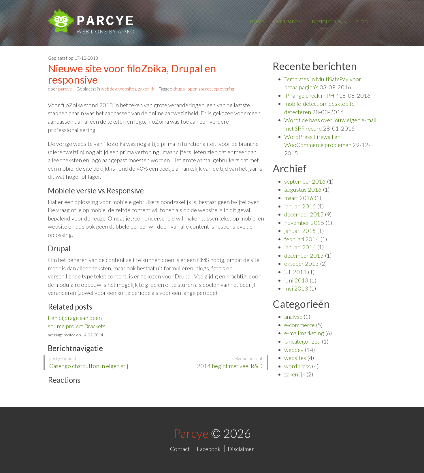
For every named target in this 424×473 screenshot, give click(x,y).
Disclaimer (241, 448)
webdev (109, 88)
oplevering (224, 88)
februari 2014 (301, 238)
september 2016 (305, 181)
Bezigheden (329, 21)
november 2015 (304, 222)
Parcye (106, 21)
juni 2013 (296, 280)
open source (199, 88)
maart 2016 (298, 197)
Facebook (209, 448)
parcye (65, 88)
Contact (180, 448)
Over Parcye (288, 21)
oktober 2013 (301, 263)
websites (127, 88)
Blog (361, 21)
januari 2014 (300, 247)
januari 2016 (300, 206)
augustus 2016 (303, 189)
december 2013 (304, 255)
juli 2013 (295, 271)
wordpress (297, 366)
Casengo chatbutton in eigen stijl (100, 362)
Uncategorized (302, 341)
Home (257, 21)
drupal (179, 88)
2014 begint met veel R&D (211, 362)
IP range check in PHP (311, 95)
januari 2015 (300, 230)
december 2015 (304, 214)
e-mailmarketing (304, 332)
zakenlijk (146, 88)
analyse (293, 316)
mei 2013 (296, 288)
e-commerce (299, 324)
